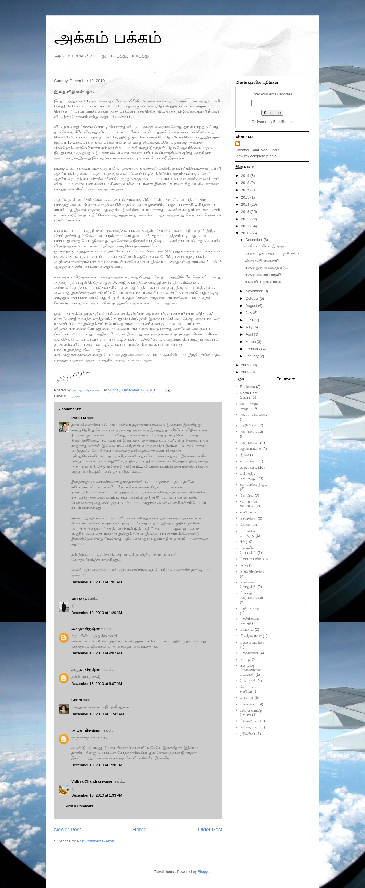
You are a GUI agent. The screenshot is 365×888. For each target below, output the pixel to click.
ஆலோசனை (250, 448)
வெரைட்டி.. (249, 727)
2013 (245, 211)
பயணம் (247, 629)
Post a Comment (79, 806)
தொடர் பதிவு (251, 559)
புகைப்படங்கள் (253, 642)
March (251, 342)
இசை (244, 455)
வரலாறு (247, 697)
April (250, 334)
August (252, 305)
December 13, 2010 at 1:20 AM (96, 613)
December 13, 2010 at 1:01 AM (96, 582)
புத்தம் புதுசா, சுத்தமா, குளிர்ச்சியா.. (273, 253)
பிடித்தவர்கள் (251, 636)
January (253, 356)
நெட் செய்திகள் (253, 571)
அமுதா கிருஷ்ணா (86, 629)
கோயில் (247, 495)
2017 (245, 190)
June (250, 320)
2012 (245, 219)
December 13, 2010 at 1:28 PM (96, 765)
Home (140, 829)
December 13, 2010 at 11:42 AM (97, 714)
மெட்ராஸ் (248, 681)
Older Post (210, 829)
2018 (245, 183)
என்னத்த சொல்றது (248, 475)
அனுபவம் (248, 442)
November (255, 291)
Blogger (204, 871)
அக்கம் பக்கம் (108, 37)
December (255, 240)
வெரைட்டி (248, 721)
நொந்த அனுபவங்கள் (251, 595)
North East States (248, 395)
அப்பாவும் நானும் (249, 406)
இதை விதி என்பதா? (261, 260)
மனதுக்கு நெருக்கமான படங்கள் (250, 669)
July (249, 313)
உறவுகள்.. (75, 396)
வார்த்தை (79, 598)
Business (247, 387)
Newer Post (67, 829)
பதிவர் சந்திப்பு (252, 608)
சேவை (245, 525)
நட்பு (244, 565)
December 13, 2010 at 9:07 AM (96, 653)
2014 (245, 204)
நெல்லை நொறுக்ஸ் (248, 584)
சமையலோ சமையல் (249, 503)
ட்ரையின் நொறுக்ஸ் (248, 550)
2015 (245, 197)
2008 (245, 372)
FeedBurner (283, 121)
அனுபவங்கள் (251, 431)
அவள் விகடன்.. (253, 414)
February (253, 349)
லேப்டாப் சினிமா (248, 689)
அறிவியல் (248, 425)
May (250, 327)
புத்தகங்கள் (249, 653)
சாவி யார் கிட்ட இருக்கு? (265, 246)
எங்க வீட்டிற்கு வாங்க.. (263, 282)
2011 (245, 226)
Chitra (76, 700)
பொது (245, 659)
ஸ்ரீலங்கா (247, 734)
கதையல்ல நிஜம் (253, 484)
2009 (245, 365)
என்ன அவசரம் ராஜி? (262, 275)
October (253, 298)
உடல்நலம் (248, 461)
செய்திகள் (248, 518)
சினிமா (246, 512)
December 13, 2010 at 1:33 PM (96, 795)
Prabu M (78, 418)
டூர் (242, 542)
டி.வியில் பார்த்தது (247, 533)
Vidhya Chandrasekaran (92, 781)
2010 (245, 233)
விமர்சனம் (248, 704)
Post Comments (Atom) (96, 841)
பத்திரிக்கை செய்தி (249, 621)
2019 (245, 175)
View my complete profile (255, 156)
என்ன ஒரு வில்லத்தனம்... (266, 268)
